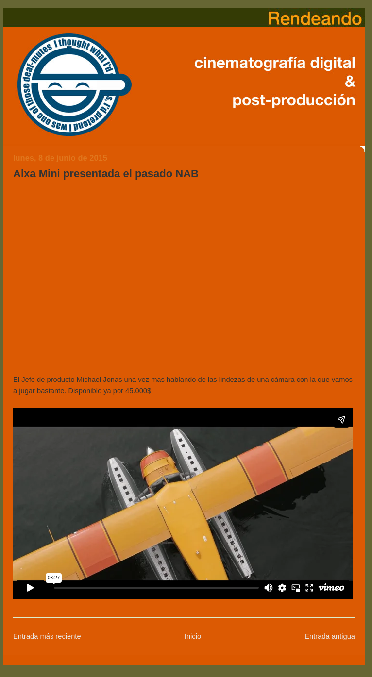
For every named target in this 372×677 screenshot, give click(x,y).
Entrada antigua (329, 636)
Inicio (193, 636)
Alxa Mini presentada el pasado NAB (106, 173)
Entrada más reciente (47, 636)
